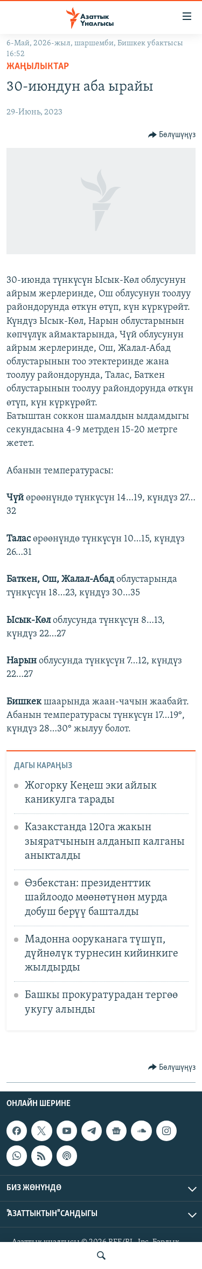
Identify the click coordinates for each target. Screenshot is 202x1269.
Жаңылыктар (37, 67)
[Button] (172, 135)
